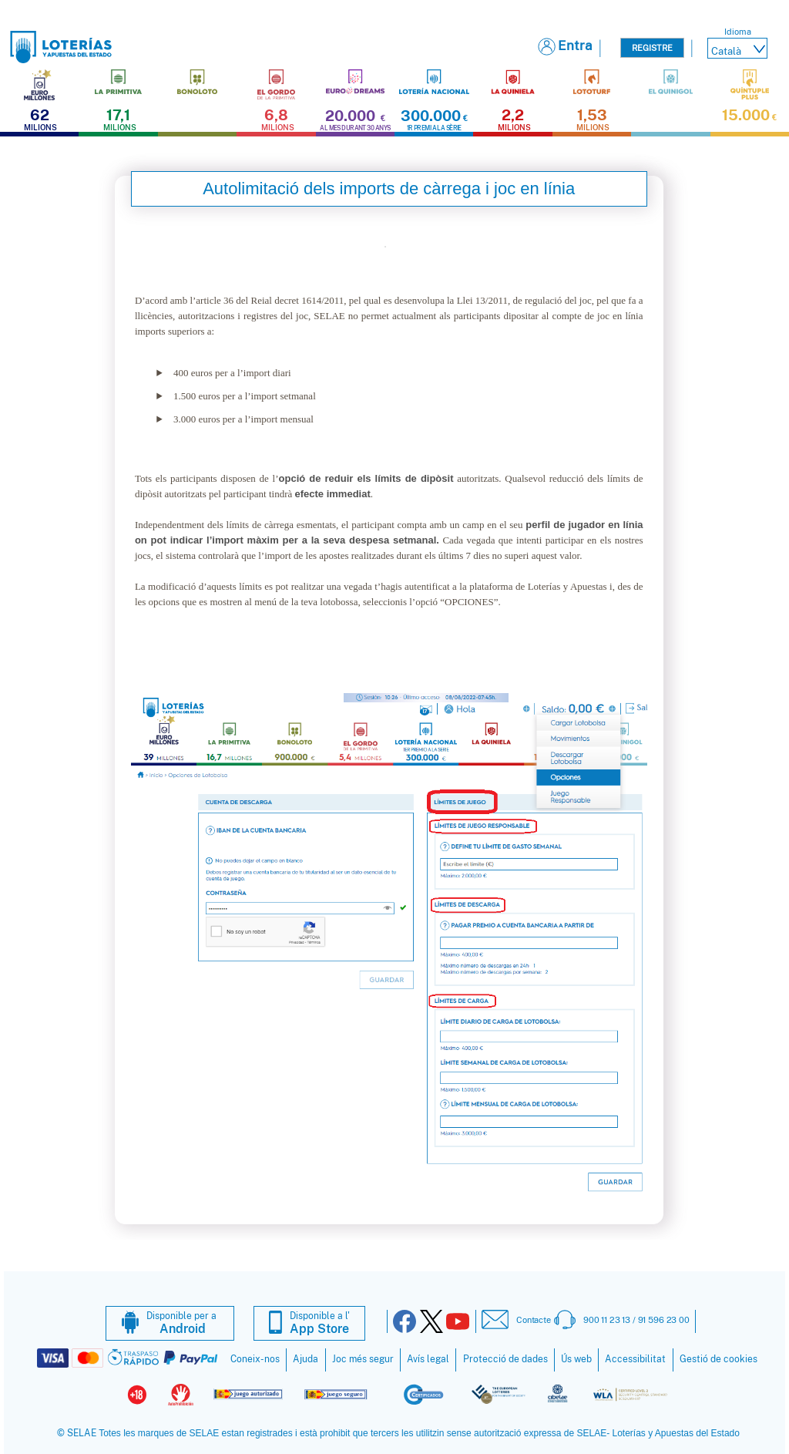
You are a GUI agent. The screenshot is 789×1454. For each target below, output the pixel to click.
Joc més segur (363, 1359)
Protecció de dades (505, 1359)
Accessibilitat (635, 1359)
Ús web (576, 1359)
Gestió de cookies (718, 1359)
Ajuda (305, 1359)
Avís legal (428, 1359)
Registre (652, 47)
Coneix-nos (255, 1359)
